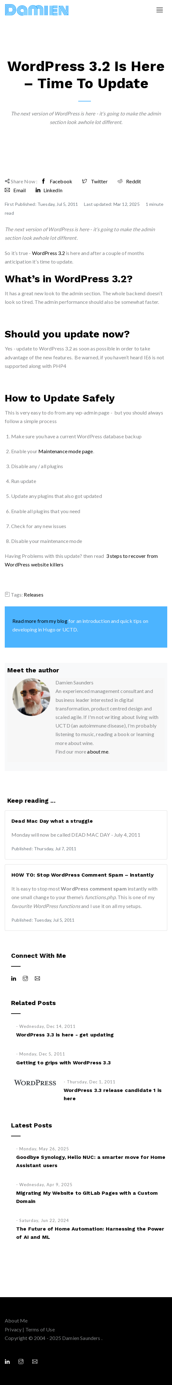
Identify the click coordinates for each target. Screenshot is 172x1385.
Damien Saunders (81, 1338)
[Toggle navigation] (159, 10)
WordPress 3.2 (48, 253)
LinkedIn (48, 190)
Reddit (129, 181)
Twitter (95, 181)
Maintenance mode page (65, 451)
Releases (33, 594)
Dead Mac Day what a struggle (52, 821)
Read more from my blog (39, 621)
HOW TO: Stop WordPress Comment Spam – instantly (82, 875)
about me (97, 751)
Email (15, 190)
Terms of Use (40, 1329)
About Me (16, 1320)
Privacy (13, 1329)
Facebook (56, 181)
